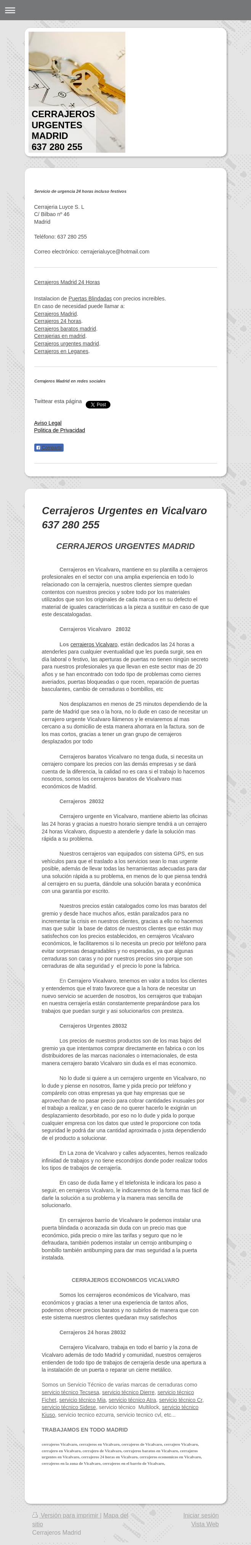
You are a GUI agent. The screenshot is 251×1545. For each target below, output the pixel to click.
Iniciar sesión (201, 1515)
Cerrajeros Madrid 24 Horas (67, 282)
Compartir (49, 447)
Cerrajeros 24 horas (58, 321)
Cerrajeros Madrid (55, 314)
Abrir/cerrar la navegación (125, 10)
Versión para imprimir (66, 1515)
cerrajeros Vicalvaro (93, 644)
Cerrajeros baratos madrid (65, 329)
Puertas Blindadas (90, 298)
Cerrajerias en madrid (60, 336)
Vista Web (205, 1524)
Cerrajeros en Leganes (61, 351)
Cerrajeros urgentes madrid (66, 344)
